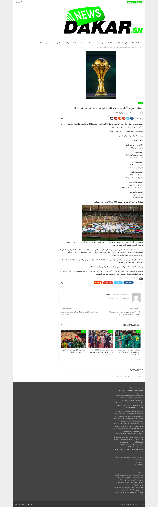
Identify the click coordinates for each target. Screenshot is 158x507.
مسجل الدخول (129, 376)
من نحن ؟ (48, 42)
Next (132, 358)
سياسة (81, 42)
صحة (74, 42)
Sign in (19, 2)
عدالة (90, 42)
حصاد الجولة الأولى (133, 278)
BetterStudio (29, 503)
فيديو (97, 42)
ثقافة (111, 42)
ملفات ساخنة (136, 42)
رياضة (67, 42)
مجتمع (59, 42)
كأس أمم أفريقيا (123, 278)
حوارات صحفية (121, 42)
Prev (138, 358)
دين (103, 42)
